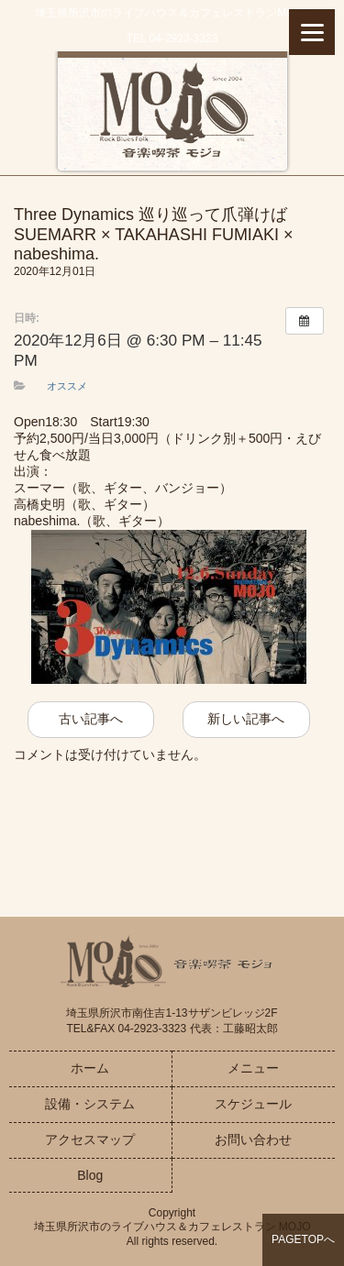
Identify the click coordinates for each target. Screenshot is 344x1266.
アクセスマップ (90, 1139)
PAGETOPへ (303, 1239)
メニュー (253, 1068)
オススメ (67, 385)
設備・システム (90, 1103)
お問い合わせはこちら (172, 828)
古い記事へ (91, 718)
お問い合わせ (253, 1139)
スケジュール (253, 1103)
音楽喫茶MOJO (172, 113)
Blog (90, 1175)
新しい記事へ (245, 718)
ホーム (90, 1068)
